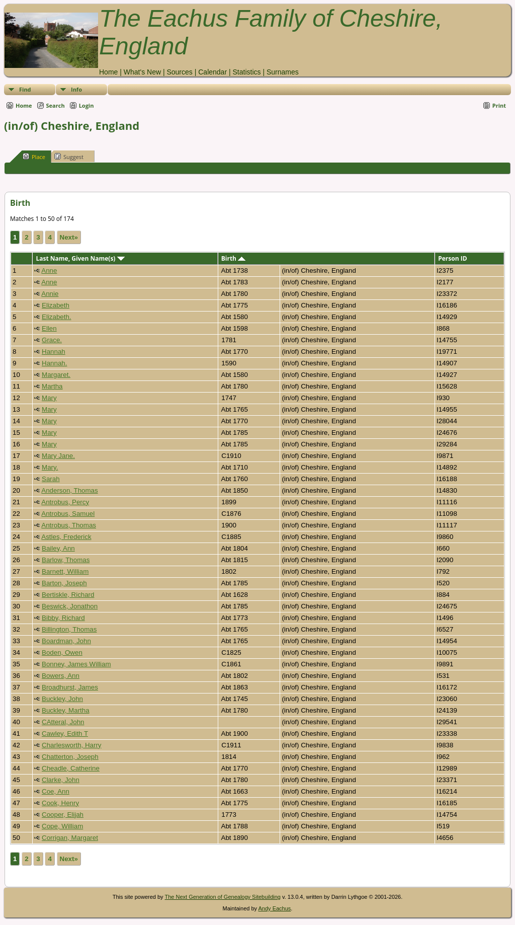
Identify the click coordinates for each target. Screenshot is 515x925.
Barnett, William (65, 571)
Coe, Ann (55, 791)
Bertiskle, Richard (68, 594)
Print (499, 105)
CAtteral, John (63, 722)
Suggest (68, 156)
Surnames (283, 72)
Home (108, 72)
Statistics (246, 72)
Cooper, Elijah (62, 814)
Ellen (49, 328)
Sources (179, 72)
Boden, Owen (62, 652)
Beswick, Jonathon (70, 606)
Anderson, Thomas (69, 490)
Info (76, 89)
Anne (49, 270)
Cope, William (62, 826)
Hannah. (54, 363)
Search (55, 105)
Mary (49, 398)
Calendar (212, 72)
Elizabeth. (56, 317)
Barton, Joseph (64, 583)
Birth (233, 258)
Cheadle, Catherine (71, 768)
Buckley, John (62, 699)
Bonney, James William (76, 664)
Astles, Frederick (66, 537)
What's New (142, 72)
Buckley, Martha (66, 710)
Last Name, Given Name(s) (80, 258)
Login (86, 105)
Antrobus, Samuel (68, 513)
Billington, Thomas (69, 629)
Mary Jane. (58, 455)
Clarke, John (60, 780)
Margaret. (56, 374)
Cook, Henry (60, 803)
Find (25, 89)
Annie (49, 293)
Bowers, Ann (60, 675)
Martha (52, 386)
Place (34, 156)
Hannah (53, 351)
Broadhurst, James (70, 687)
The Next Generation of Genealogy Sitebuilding (222, 897)
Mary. (50, 467)
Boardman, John (66, 641)
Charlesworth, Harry (72, 745)
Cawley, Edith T (65, 733)
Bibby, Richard (63, 618)
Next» (69, 237)
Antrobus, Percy (65, 502)
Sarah (51, 479)
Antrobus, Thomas (68, 525)
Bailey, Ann (58, 548)
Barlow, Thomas (66, 560)
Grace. (52, 340)
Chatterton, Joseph (70, 756)
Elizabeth (55, 305)
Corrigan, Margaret (70, 837)
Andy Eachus (275, 908)
